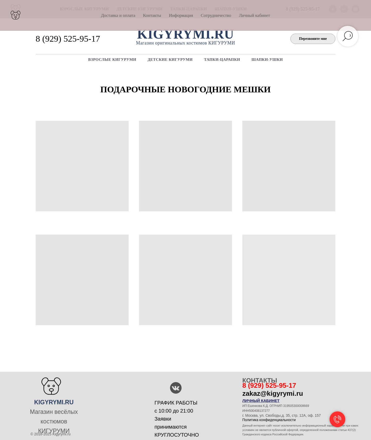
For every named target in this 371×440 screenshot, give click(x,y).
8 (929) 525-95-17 (68, 38)
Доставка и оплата (118, 15)
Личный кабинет (254, 15)
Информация (181, 15)
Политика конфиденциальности (269, 420)
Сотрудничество (216, 15)
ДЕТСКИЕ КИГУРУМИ (170, 59)
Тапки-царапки (222, 59)
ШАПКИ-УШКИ (267, 59)
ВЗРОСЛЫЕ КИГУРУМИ (112, 59)
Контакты (152, 15)
